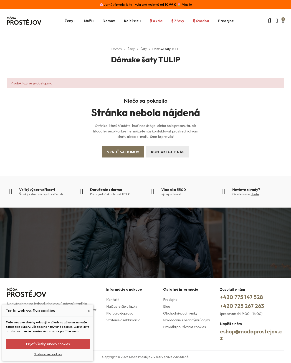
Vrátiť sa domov (123, 152)
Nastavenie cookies (48, 354)
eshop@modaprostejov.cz (251, 334)
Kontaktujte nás (167, 152)
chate (255, 194)
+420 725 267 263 (242, 305)
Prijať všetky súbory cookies (48, 344)
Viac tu (187, 5)
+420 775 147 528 (241, 297)
